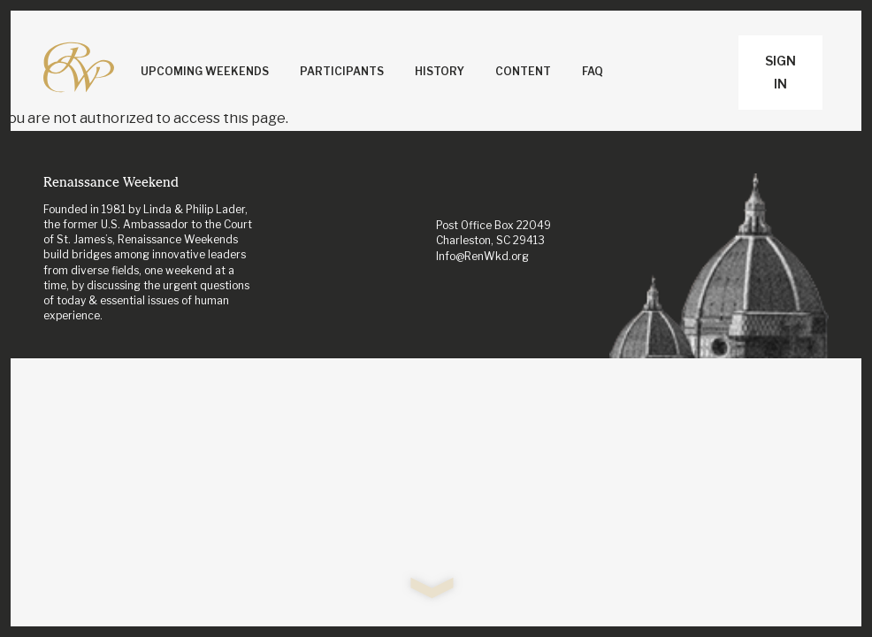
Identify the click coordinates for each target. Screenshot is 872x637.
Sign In (780, 72)
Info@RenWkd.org (482, 256)
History (439, 71)
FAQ (592, 71)
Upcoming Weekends (205, 71)
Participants (342, 71)
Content (523, 71)
